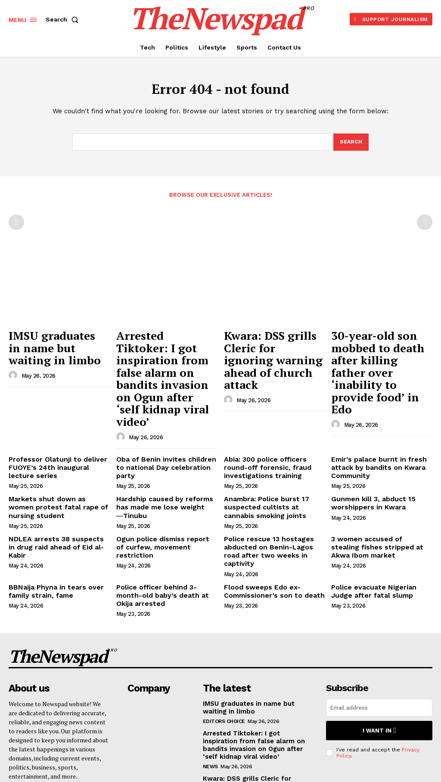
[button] (64, 19)
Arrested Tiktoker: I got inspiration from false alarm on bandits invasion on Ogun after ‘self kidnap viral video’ (165, 354)
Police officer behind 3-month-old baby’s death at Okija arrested (164, 525)
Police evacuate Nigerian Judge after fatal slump (379, 522)
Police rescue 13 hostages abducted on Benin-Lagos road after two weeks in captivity (271, 488)
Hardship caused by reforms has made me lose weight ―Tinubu (165, 448)
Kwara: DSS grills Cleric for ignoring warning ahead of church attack (272, 345)
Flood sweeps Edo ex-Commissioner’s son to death (269, 522)
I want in (379, 655)
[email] (379, 633)
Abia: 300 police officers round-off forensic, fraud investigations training (272, 415)
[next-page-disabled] (424, 225)
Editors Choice (224, 646)
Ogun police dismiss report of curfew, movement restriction (162, 485)
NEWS (210, 689)
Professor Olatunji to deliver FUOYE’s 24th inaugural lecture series (56, 415)
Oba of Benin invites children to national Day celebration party (164, 411)
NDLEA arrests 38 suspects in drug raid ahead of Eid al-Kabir (55, 485)
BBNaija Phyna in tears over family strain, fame (50, 522)
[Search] (350, 145)
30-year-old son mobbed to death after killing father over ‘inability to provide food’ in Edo (380, 350)
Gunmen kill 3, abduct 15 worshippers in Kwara (369, 448)
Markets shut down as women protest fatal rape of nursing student (54, 451)
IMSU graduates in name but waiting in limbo (50, 345)
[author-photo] (14, 368)
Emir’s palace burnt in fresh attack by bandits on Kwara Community (373, 415)
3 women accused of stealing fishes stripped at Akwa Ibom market (376, 488)
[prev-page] (16, 225)
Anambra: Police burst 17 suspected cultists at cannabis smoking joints (271, 451)
